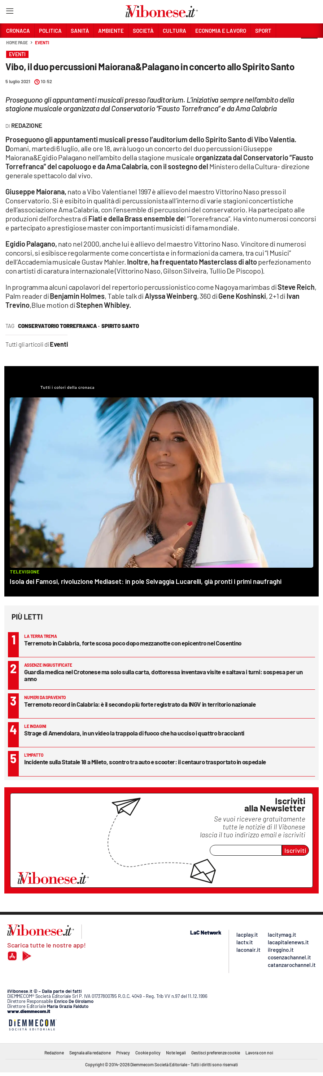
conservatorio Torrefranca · (59, 326)
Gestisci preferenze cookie (215, 1052)
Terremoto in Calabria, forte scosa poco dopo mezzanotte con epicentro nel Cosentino (132, 643)
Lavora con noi (259, 1052)
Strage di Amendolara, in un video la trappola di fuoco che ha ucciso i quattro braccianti (134, 733)
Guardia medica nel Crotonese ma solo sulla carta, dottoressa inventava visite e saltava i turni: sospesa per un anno (163, 675)
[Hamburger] (9, 12)
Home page (17, 42)
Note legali (176, 1052)
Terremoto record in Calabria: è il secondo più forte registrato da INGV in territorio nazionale (140, 704)
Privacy (123, 1052)
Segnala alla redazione (90, 1052)
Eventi (42, 42)
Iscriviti (295, 850)
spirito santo (120, 326)
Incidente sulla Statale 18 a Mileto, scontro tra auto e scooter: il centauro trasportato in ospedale (145, 761)
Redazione (54, 1052)
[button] (309, 46)
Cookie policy (148, 1052)
